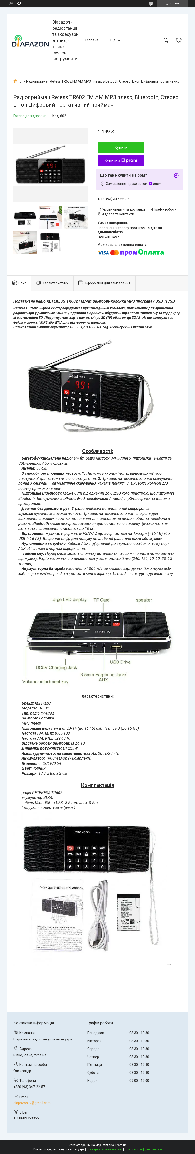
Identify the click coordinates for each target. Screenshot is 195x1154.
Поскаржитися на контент (104, 1149)
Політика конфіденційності (143, 1149)
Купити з (120, 160)
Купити (120, 147)
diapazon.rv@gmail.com (32, 1103)
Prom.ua (121, 1145)
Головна (91, 40)
